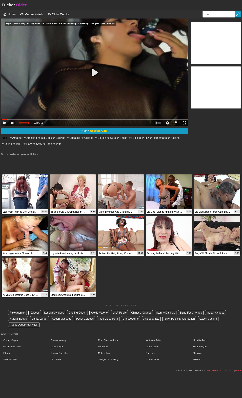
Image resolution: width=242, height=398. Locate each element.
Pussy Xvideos (85, 318)
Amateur (16, 137)
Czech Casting (208, 318)
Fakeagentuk (17, 312)
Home (9, 14)
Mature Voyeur (200, 346)
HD (145, 137)
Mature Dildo (104, 353)
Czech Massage (61, 318)
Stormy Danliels (165, 312)
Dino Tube (56, 359)
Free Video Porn (108, 318)
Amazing (30, 137)
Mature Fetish (31, 14)
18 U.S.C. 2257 (227, 370)
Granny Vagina (10, 340)
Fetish (121, 137)
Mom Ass (197, 353)
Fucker (14, 5)
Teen (47, 143)
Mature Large (152, 346)
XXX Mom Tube (153, 340)
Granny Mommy (58, 340)
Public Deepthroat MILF (24, 324)
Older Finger (57, 346)
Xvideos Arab (151, 318)
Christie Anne (131, 318)
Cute (111, 137)
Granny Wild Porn (12, 346)
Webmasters (212, 370)
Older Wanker (58, 14)
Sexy (37, 143)
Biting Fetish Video (191, 312)
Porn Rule (103, 346)
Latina (6, 143)
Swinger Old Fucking (108, 359)
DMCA (238, 370)
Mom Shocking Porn (108, 340)
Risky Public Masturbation (179, 318)
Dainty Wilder (39, 318)
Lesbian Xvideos (54, 312)
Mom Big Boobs (200, 340)
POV (27, 143)
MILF (17, 143)
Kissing (173, 137)
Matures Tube (152, 359)
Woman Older (10, 359)
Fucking (134, 137)
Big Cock (45, 137)
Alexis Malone (99, 312)
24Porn (6, 353)
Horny (95, 130)
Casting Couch (77, 312)
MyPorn (196, 359)
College (87, 137)
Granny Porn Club (59, 353)
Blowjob (58, 137)
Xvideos (34, 312)
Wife (57, 143)
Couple (100, 137)
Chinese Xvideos (141, 312)
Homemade (158, 137)
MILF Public (119, 312)
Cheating (73, 137)
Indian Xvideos (215, 312)
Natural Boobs (18, 318)
